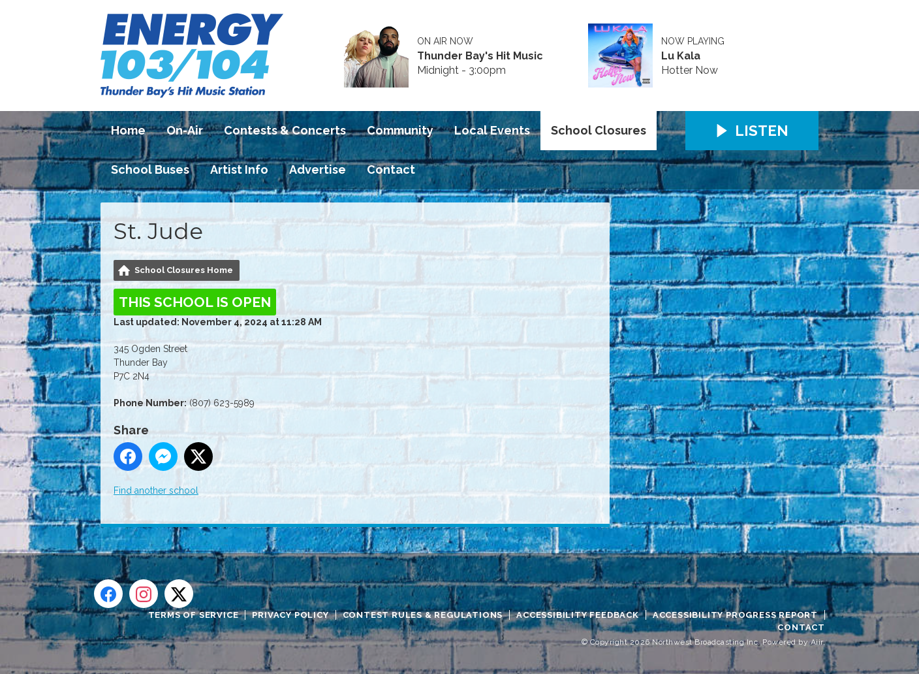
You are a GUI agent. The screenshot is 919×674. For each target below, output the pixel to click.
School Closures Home (183, 270)
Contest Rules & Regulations (423, 615)
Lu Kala (680, 56)
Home (128, 130)
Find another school (156, 490)
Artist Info (239, 169)
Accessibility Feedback (577, 615)
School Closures (598, 130)
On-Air (184, 130)
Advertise (317, 169)
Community (400, 130)
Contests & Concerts (285, 130)
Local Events (492, 130)
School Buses (150, 169)
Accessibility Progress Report (735, 615)
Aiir (817, 642)
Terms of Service (193, 615)
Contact (391, 169)
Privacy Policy (290, 615)
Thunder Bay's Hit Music (480, 56)
